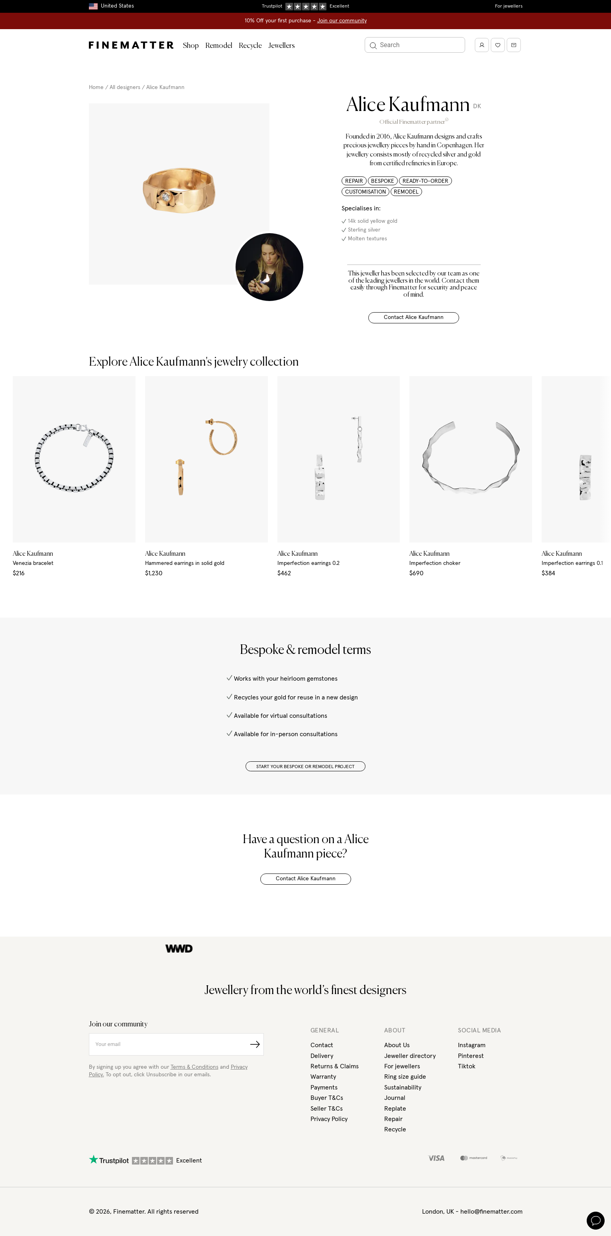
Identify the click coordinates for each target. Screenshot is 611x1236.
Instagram (471, 1045)
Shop (191, 46)
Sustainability (402, 1087)
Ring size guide (405, 1077)
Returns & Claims (334, 1066)
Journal (394, 1098)
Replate (395, 1108)
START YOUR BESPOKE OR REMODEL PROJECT (305, 767)
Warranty (323, 1077)
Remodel (218, 46)
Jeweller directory (410, 1056)
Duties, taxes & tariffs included (306, 6)
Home (96, 87)
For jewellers (509, 6)
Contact (321, 1045)
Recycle (250, 46)
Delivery (321, 1056)
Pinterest (471, 1056)
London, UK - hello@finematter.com (472, 1211)
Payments (324, 1087)
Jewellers (281, 46)
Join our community (342, 21)
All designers (125, 87)
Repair (393, 1119)
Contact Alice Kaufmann (414, 317)
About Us (397, 1045)
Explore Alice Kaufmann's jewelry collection (194, 362)
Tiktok (466, 1066)
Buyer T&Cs (326, 1098)
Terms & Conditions (194, 1067)
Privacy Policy (329, 1119)
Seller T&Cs (326, 1108)
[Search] (415, 45)
